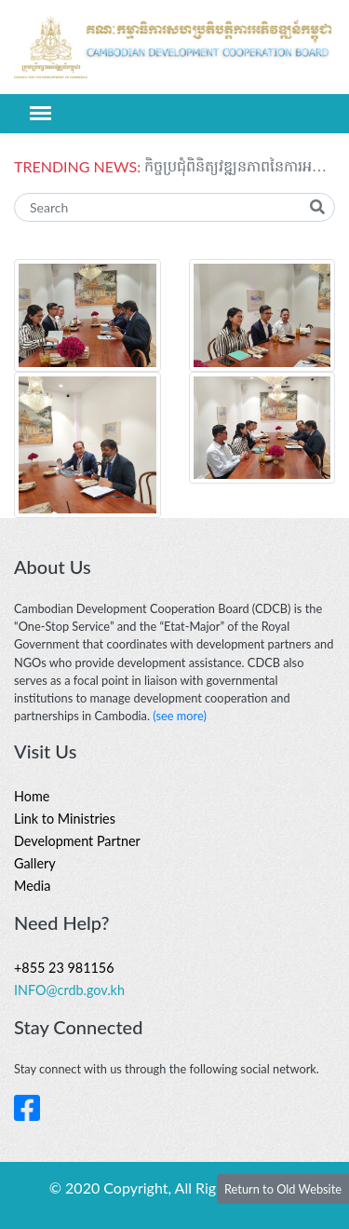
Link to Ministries (64, 818)
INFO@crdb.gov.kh (69, 990)
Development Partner (77, 841)
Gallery (35, 863)
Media (32, 886)
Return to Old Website (283, 1188)
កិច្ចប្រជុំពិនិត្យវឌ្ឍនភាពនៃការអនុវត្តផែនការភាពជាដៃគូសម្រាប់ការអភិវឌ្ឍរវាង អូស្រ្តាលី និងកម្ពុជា (239, 166)
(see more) (180, 715)
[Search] (174, 207)
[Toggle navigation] (40, 113)
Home (31, 796)
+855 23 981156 (64, 968)
